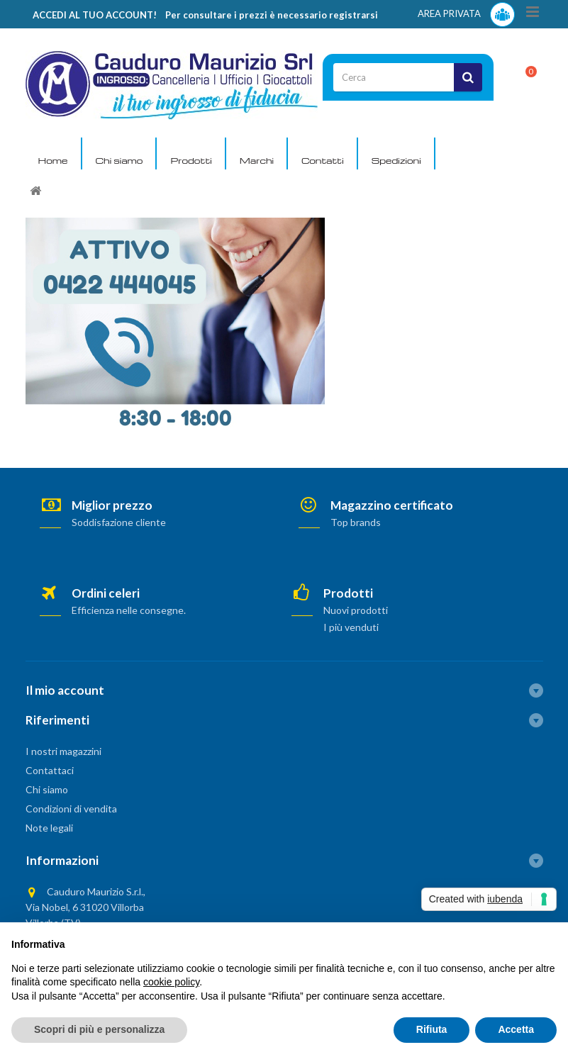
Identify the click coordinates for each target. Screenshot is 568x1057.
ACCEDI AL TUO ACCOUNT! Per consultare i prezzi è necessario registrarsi (205, 15)
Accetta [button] (516, 1029)
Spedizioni (396, 160)
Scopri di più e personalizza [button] (99, 1029)
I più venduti (351, 627)
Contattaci (50, 770)
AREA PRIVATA (466, 14)
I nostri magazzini (63, 751)
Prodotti (190, 160)
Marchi (257, 160)
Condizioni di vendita (71, 808)
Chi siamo (119, 160)
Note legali (49, 828)
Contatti (322, 160)
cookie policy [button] (171, 982)
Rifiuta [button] (431, 1029)
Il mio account (65, 690)
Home (53, 160)
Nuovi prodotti (355, 610)
